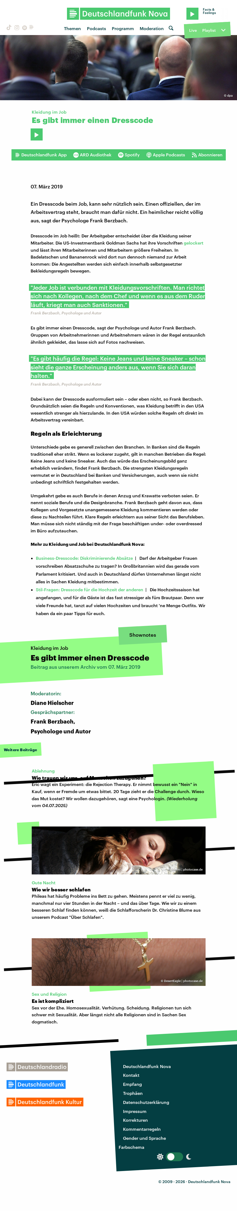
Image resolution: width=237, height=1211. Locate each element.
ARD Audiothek (92, 154)
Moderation (152, 28)
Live (193, 30)
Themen (72, 28)
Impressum (135, 1111)
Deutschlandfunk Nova (147, 1066)
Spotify (129, 154)
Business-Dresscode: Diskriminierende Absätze (84, 558)
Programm (123, 28)
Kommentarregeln (142, 1129)
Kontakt (131, 1075)
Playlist (209, 30)
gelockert (193, 242)
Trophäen (133, 1093)
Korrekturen (135, 1120)
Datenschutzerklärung (146, 1102)
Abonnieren (207, 154)
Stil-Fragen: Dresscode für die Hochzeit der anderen (89, 589)
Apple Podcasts (165, 154)
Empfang (132, 1084)
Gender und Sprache (144, 1138)
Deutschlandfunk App (41, 154)
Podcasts (96, 28)
